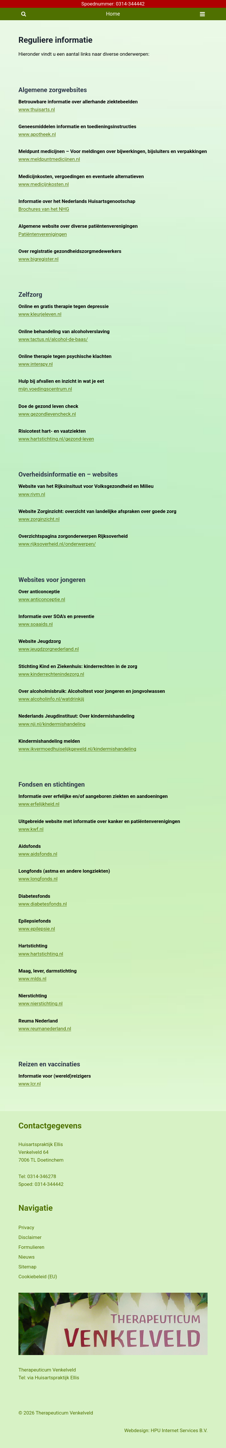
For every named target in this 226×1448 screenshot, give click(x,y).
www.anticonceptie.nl (41, 599)
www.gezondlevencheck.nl (47, 414)
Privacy (26, 1227)
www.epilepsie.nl (36, 929)
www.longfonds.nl (38, 879)
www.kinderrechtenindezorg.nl (51, 674)
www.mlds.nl (32, 978)
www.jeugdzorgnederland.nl (48, 649)
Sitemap (27, 1267)
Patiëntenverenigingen (42, 234)
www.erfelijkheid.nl (38, 804)
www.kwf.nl (30, 829)
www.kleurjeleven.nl (39, 314)
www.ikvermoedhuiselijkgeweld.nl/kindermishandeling (77, 749)
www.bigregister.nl (38, 259)
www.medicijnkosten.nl (43, 184)
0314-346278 (41, 1176)
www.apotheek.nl (37, 134)
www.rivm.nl (31, 494)
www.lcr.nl (29, 1084)
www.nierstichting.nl (40, 1003)
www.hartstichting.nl (40, 954)
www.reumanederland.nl (44, 1028)
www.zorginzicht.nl (39, 519)
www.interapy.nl (35, 364)
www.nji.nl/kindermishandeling (52, 724)
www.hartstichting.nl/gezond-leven (56, 439)
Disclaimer (29, 1237)
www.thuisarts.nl (36, 109)
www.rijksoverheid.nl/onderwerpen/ (57, 544)
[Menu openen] (202, 14)
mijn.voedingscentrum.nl (45, 389)
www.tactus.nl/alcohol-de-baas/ (53, 339)
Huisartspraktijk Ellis (57, 1377)
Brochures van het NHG (43, 209)
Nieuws (26, 1257)
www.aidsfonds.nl (37, 854)
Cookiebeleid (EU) (37, 1276)
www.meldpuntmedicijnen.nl (49, 159)
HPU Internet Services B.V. (179, 1430)
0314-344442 (49, 1184)
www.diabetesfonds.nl (42, 904)
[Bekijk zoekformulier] (23, 14)
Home (113, 14)
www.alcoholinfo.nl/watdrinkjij (51, 699)
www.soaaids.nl (35, 624)
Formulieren (31, 1247)
